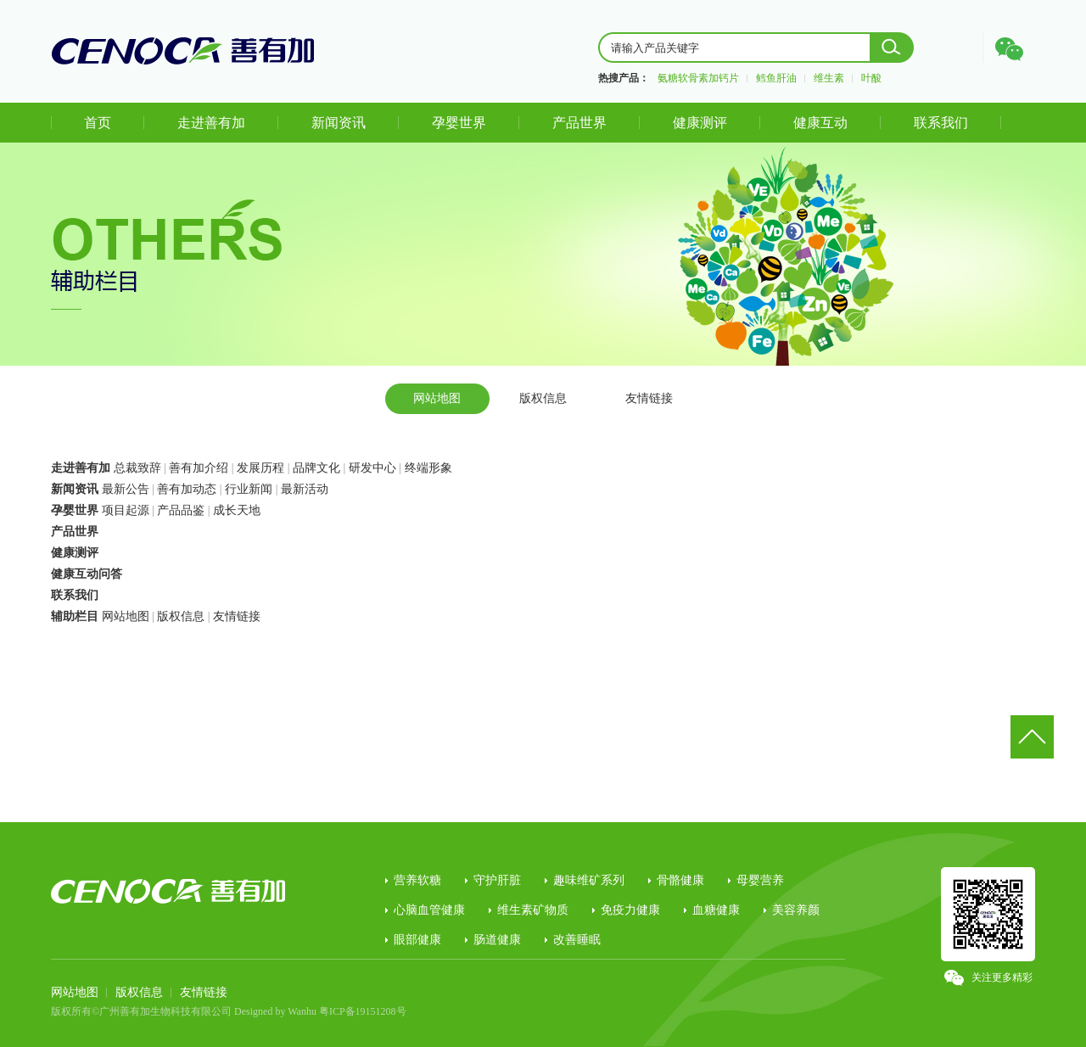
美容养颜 (796, 910)
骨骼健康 (680, 880)
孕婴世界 (459, 122)
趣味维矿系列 (588, 880)
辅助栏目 (74, 616)
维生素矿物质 (532, 910)
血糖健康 (716, 910)
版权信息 (543, 398)
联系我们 (941, 122)
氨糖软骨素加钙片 (698, 78)
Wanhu (302, 1011)
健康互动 (820, 122)
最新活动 (304, 489)
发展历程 (260, 468)
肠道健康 (497, 939)
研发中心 (372, 468)
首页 (97, 122)
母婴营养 (760, 880)
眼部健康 (417, 939)
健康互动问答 (86, 574)
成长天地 (236, 510)
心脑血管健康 (429, 910)
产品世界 (579, 122)
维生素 (829, 78)
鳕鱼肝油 (776, 78)
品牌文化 (316, 468)
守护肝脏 (497, 880)
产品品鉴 (180, 510)
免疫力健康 (630, 910)
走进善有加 (211, 122)
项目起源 (125, 510)
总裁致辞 (137, 468)
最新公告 (125, 489)
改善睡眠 (577, 939)
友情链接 (649, 398)
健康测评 (700, 122)
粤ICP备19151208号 (362, 1011)
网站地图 (437, 398)
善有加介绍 (198, 468)
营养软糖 (417, 880)
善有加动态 (186, 489)
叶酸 (871, 78)
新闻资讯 (338, 122)
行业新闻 (248, 489)
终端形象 (428, 468)
